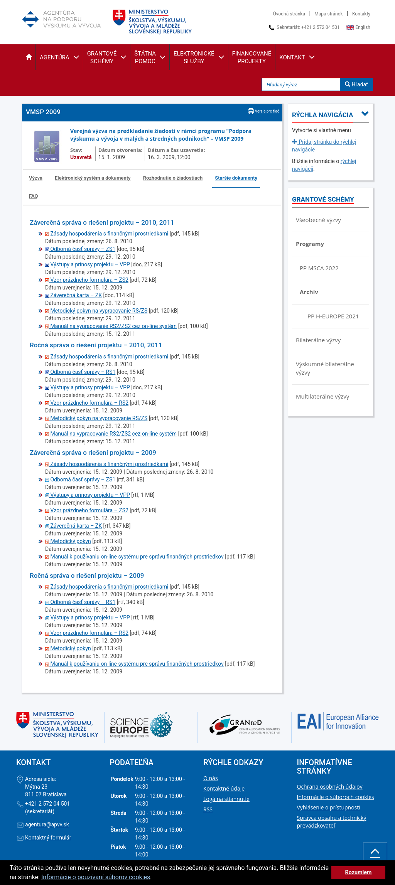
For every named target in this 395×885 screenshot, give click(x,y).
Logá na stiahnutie (226, 799)
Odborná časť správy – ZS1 (80, 249)
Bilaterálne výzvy (318, 340)
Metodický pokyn (68, 541)
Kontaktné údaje (224, 788)
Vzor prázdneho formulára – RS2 (86, 403)
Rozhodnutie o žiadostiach (173, 178)
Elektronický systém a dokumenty (93, 178)
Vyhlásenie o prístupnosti (328, 807)
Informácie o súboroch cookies (335, 797)
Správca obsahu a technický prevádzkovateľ (331, 821)
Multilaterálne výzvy (322, 396)
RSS (208, 809)
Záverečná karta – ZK (73, 295)
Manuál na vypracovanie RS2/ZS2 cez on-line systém (111, 326)
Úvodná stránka (289, 14)
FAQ (33, 196)
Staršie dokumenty (236, 178)
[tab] (36, 178)
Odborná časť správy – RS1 (80, 372)
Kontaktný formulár (48, 838)
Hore (375, 856)
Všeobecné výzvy (318, 220)
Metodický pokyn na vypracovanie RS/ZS (96, 311)
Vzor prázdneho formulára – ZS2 (86, 280)
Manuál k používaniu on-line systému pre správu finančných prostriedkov (134, 557)
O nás (210, 778)
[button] (28, 57)
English (358, 27)
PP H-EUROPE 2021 (333, 316)
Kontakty (361, 14)
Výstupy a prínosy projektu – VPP (87, 264)
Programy (310, 243)
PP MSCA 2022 (319, 268)
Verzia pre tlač (263, 111)
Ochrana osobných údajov (330, 786)
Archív (309, 292)
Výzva (35, 178)
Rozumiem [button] (358, 872)
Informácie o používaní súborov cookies (95, 877)
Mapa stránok (328, 14)
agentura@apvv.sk (47, 824)
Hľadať (356, 84)
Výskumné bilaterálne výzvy (325, 368)
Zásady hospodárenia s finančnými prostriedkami (106, 234)
